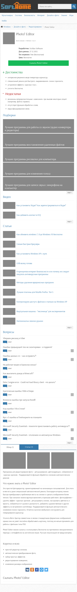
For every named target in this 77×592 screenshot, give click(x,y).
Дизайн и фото (53, 15)
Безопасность (29, 15)
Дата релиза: (24, 51)
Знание (64, 15)
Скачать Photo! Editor (38, 63)
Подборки (9, 115)
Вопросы (8, 332)
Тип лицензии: (24, 54)
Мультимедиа (7, 15)
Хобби (4, 21)
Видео (7, 197)
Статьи (7, 226)
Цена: (21, 57)
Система (18, 15)
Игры (71, 15)
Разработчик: (24, 48)
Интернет (41, 15)
